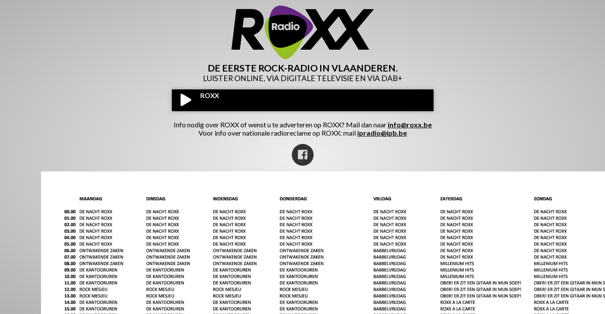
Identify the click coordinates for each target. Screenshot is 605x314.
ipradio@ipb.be (382, 133)
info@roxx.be (410, 124)
